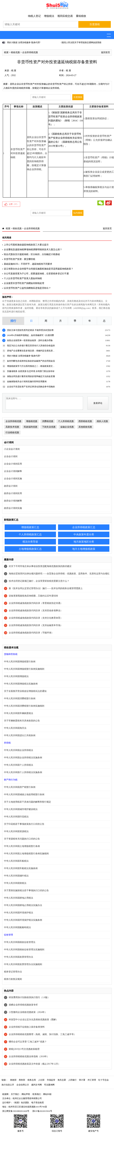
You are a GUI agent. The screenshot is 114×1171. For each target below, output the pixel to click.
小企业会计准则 (12, 449)
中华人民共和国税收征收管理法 (19, 942)
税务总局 (32, 1080)
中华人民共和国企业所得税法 (18, 750)
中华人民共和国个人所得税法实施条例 (23, 772)
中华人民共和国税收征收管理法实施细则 (24, 949)
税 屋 (13, 70)
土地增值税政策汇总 (30, 549)
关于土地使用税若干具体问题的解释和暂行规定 (27, 802)
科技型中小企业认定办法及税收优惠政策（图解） (33, 1019)
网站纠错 (47, 1094)
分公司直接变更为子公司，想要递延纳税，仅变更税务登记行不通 (36, 273)
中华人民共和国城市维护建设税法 (21, 809)
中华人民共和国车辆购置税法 (18, 713)
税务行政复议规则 (13, 979)
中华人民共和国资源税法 (16, 831)
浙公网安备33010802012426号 (15, 1111)
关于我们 (15, 1094)
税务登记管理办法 (13, 972)
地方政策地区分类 (84, 541)
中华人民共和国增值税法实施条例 (21, 684)
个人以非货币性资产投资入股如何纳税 (23, 278)
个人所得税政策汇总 (30, 534)
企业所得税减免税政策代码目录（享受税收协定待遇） (36, 603)
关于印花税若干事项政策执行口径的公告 (24, 824)
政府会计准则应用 (13, 493)
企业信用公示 (22, 1085)
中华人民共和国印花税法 (16, 816)
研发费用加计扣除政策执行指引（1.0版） (29, 997)
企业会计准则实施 (13, 478)
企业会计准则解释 (13, 471)
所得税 (7, 743)
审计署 (82, 1080)
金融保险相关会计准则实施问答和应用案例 (27, 381)
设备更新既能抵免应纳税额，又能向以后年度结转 (33, 596)
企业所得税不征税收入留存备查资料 (27, 1027)
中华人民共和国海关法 (15, 728)
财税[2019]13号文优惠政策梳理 (24, 1049)
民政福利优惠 (30, 427)
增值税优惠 (31, 421)
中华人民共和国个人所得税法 (18, 765)
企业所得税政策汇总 (83, 527)
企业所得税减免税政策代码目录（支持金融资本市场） (36, 625)
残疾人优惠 (102, 421)
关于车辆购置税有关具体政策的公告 (22, 720)
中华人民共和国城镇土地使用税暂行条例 (24, 794)
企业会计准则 (10, 456)
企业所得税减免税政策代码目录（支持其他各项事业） (36, 610)
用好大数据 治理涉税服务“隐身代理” (24, 42)
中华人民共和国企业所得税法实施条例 (23, 757)
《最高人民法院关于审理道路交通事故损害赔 (80, 42)
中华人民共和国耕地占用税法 (18, 898)
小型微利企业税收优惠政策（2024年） (28, 1012)
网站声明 (26, 1094)
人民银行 (72, 1080)
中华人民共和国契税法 (15, 883)
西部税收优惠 (85, 421)
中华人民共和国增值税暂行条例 (19, 661)
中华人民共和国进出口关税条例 (19, 735)
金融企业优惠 (67, 427)
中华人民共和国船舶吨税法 (17, 927)
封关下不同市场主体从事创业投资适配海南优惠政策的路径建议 (40, 566)
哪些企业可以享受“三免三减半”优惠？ (28, 1041)
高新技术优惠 (12, 427)
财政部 (13, 1080)
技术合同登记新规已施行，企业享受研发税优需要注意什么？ (39, 581)
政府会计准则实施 (13, 508)
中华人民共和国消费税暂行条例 (19, 698)
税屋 (6, 52)
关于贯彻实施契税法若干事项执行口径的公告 (26, 890)
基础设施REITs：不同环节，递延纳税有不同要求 (28, 264)
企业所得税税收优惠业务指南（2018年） (29, 1056)
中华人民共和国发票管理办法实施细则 (23, 964)
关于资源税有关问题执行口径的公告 (22, 839)
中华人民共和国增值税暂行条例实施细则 (24, 669)
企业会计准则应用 (13, 464)
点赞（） (13, 204)
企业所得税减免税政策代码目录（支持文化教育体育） (36, 618)
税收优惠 (15, 52)
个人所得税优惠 (66, 421)
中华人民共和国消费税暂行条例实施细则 (24, 706)
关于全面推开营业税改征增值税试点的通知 (25, 691)
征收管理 (8, 935)
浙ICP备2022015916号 (42, 1111)
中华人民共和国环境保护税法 (18, 912)
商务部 (22, 1080)
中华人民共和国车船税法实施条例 (21, 868)
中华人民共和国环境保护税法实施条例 (23, 920)
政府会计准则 (10, 486)
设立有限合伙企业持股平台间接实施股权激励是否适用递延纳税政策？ (38, 269)
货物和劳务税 (10, 654)
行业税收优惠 (12, 432)
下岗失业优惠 (48, 427)
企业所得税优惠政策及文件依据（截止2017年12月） (34, 1064)
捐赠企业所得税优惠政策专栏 (23, 1005)
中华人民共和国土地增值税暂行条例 (22, 846)
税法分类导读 (30, 541)
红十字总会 (103, 1080)
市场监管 (51, 1080)
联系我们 (36, 1094)
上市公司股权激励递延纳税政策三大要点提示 (26, 245)
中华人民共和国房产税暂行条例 (19, 787)
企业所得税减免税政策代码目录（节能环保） (31, 632)
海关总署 (62, 1080)
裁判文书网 (36, 1085)
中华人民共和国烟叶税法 (16, 876)
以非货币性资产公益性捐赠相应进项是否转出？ (27, 288)
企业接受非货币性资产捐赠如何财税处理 (24, 283)
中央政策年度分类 (84, 534)
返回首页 (105, 52)
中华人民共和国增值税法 (16, 676)
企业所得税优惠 (30, 52)
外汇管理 (92, 1080)
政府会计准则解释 (13, 501)
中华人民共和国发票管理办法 (18, 957)
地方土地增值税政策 (83, 549)
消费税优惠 (47, 421)
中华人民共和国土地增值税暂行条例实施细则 (26, 853)
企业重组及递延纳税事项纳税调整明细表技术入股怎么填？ (33, 249)
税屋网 (5, 1094)
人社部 (41, 1080)
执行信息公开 (8, 1085)
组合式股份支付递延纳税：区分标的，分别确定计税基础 (32, 254)
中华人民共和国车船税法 (16, 861)
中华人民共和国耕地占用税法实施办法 (23, 905)
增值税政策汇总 (30, 527)
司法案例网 (49, 1085)
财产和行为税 (10, 780)
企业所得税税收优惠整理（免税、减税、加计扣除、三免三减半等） (42, 1034)
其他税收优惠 (85, 427)
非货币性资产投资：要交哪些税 (19, 259)
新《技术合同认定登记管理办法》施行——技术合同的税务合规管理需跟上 (46, 588)
